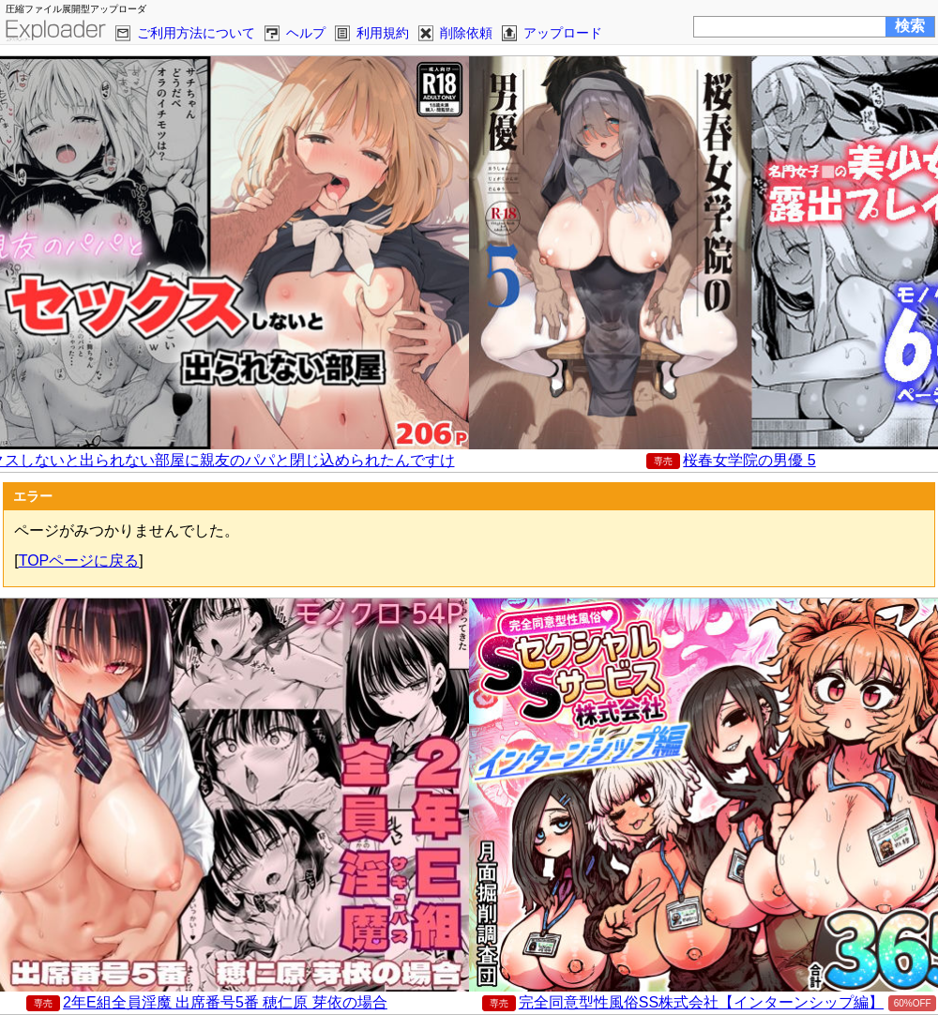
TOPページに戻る (79, 560)
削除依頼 (466, 32)
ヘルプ (305, 32)
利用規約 (382, 32)
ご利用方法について (196, 32)
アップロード (562, 32)
